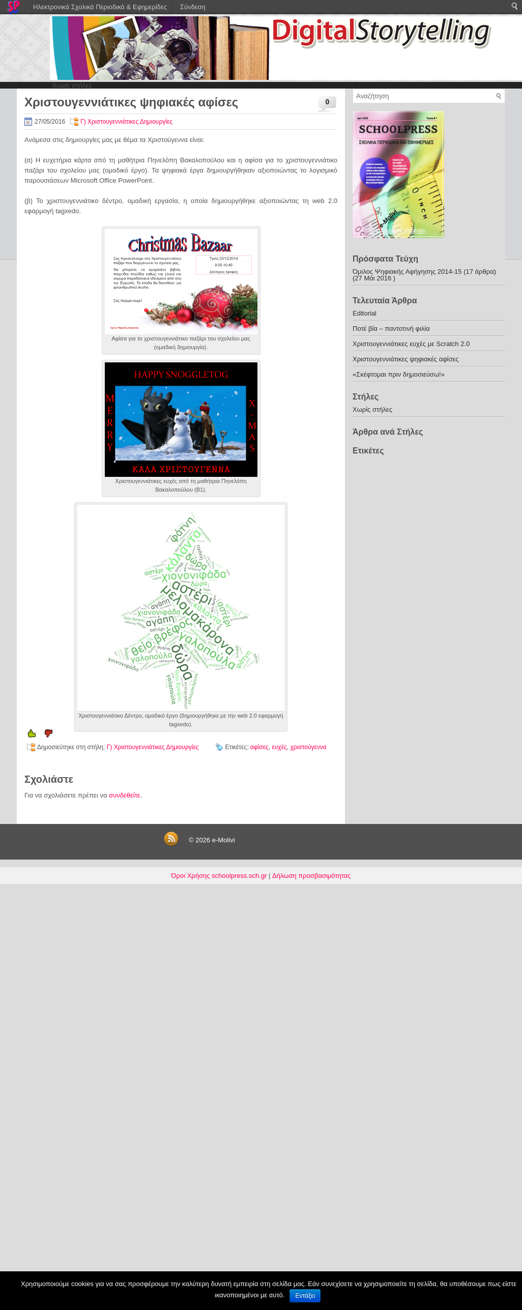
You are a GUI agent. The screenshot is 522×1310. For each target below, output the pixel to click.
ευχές (279, 747)
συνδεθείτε (124, 795)
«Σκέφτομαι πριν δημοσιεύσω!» (399, 374)
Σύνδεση (193, 7)
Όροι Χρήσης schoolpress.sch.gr (219, 875)
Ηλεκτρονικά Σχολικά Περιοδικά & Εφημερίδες (100, 7)
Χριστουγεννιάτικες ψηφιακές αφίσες (406, 359)
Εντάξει (305, 1295)
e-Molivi (223, 840)
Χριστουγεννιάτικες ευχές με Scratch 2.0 (411, 344)
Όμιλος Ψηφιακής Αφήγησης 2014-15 (407, 271)
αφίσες (259, 747)
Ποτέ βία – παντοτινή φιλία (391, 328)
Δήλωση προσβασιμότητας (311, 875)
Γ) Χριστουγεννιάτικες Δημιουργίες (126, 121)
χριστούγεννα (308, 747)
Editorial (364, 313)
